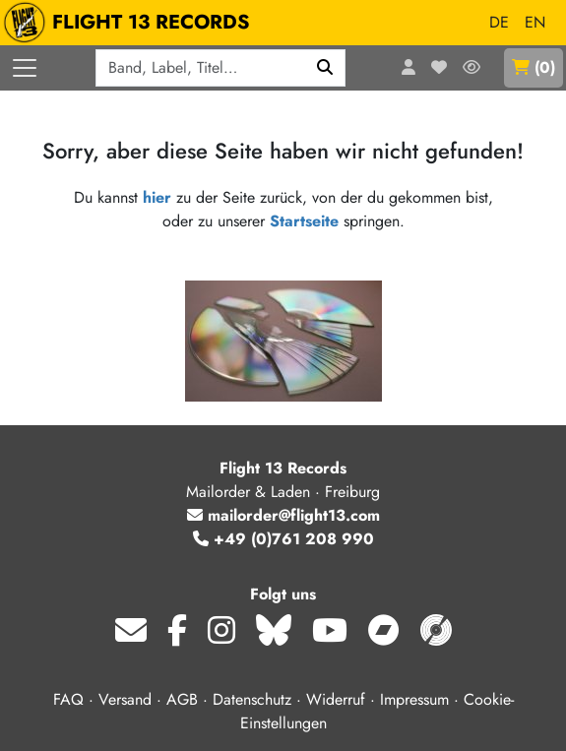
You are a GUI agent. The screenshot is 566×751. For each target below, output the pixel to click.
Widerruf (335, 699)
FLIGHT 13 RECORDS (131, 22)
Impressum (414, 699)
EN (535, 22)
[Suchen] (325, 68)
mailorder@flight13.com (283, 515)
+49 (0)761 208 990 (283, 539)
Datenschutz (252, 699)
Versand (125, 699)
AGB (182, 699)
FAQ (68, 699)
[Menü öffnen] (24, 68)
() (533, 67)
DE (499, 22)
